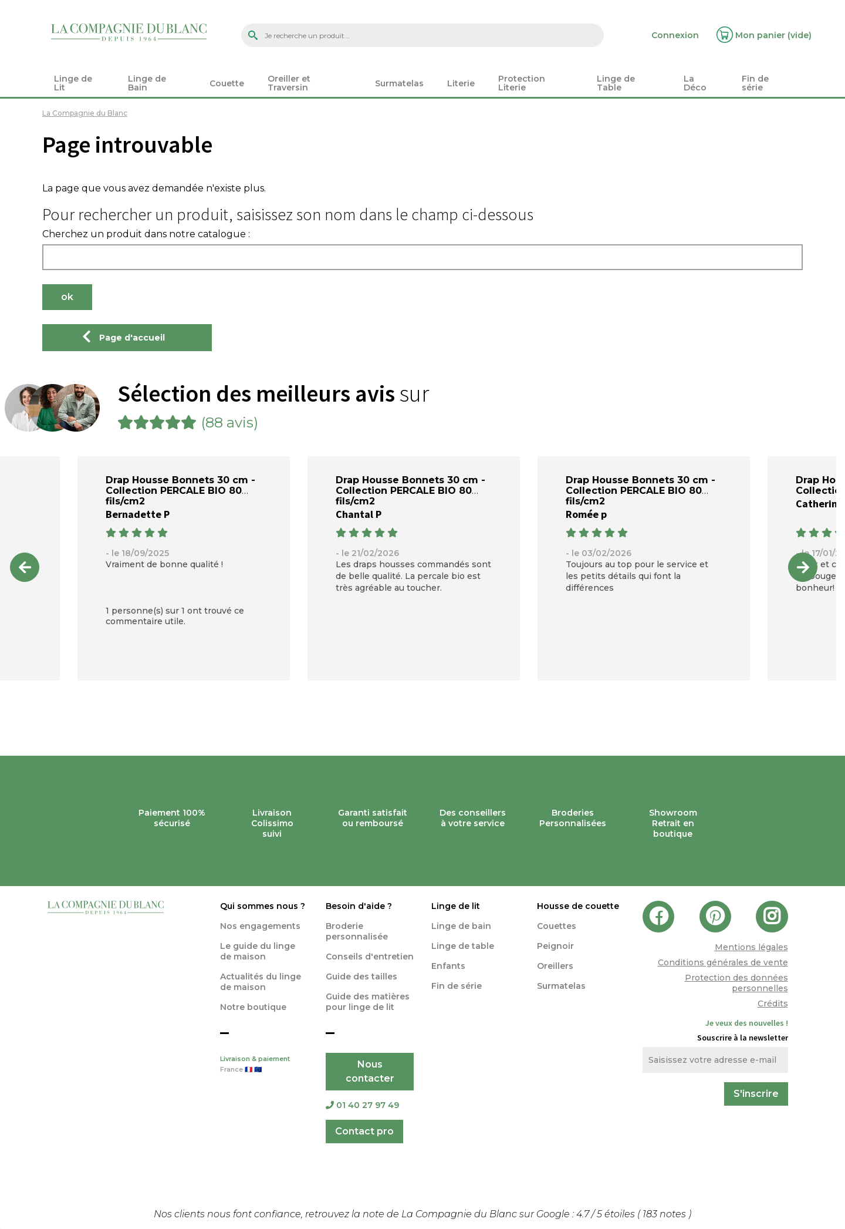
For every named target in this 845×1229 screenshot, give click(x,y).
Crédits (773, 1003)
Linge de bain (461, 926)
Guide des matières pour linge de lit (368, 1001)
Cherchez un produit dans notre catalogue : (146, 234)
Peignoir (555, 946)
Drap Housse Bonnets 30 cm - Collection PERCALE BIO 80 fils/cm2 (180, 490)
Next (802, 567)
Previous (24, 567)
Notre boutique (253, 1007)
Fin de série (456, 986)
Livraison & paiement (264, 1065)
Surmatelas (561, 986)
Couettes (556, 926)
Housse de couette (578, 906)
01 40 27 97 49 (362, 1105)
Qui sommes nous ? (262, 906)
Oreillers (555, 966)
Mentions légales (751, 947)
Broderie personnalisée (357, 931)
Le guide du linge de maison (257, 951)
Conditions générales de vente (723, 962)
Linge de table (462, 946)
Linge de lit (455, 906)
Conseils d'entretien (370, 956)
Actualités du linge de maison (260, 981)
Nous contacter (370, 1071)
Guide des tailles (361, 976)
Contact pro (364, 1131)
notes (665, 1214)
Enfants (448, 966)
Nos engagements (260, 926)
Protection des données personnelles (736, 983)
